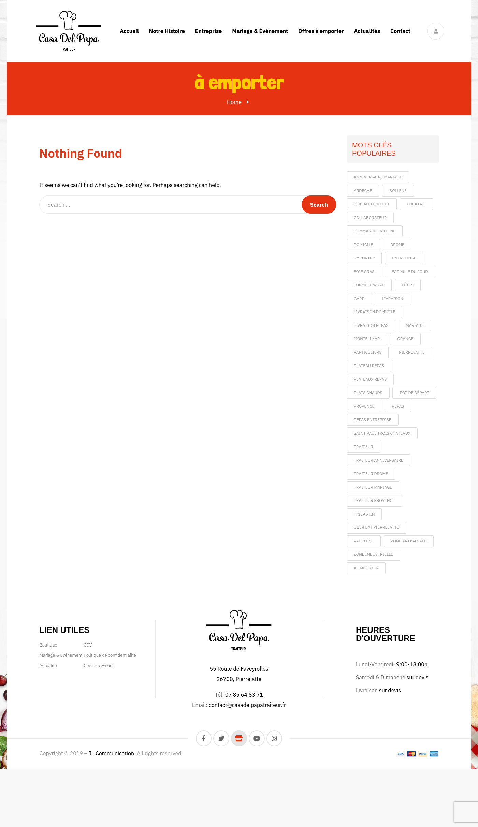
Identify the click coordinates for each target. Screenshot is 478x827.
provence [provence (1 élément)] (364, 406)
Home (234, 102)
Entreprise (208, 31)
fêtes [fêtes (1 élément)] (408, 284)
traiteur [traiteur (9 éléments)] (363, 446)
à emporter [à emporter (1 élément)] (366, 567)
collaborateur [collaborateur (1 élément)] (370, 217)
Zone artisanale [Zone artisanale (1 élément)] (408, 540)
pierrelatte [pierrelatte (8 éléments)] (412, 352)
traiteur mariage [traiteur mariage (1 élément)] (373, 487)
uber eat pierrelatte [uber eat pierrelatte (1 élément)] (376, 527)
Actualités (367, 31)
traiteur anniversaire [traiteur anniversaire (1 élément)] (378, 460)
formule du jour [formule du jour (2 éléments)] (410, 271)
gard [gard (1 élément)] (359, 298)
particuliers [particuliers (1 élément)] (367, 352)
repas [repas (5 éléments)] (398, 406)
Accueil (129, 31)
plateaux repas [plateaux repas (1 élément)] (370, 379)
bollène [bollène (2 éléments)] (398, 190)
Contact (400, 31)
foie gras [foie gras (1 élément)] (364, 271)
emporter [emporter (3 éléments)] (364, 257)
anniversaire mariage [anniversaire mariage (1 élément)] (378, 176)
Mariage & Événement (260, 31)
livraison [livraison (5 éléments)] (392, 298)
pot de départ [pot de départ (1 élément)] (414, 392)
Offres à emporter (321, 31)
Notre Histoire (167, 31)
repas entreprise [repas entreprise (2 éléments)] (372, 419)
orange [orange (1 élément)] (405, 338)
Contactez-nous (99, 665)
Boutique (48, 645)
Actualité (48, 665)
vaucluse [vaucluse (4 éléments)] (364, 540)
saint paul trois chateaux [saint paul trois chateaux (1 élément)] (382, 433)
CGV (88, 645)
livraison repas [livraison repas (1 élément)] (371, 325)
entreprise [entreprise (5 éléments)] (404, 257)
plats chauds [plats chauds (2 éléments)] (368, 392)
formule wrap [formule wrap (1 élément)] (369, 284)
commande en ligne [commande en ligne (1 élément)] (374, 230)
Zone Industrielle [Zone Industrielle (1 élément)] (373, 554)
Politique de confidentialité (110, 655)
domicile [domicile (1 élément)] (363, 244)
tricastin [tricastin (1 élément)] (364, 514)
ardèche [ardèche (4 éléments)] (363, 190)
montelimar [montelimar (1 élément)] (367, 338)
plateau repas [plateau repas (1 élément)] (369, 365)
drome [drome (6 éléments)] (397, 244)
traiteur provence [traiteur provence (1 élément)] (374, 500)
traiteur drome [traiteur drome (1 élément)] (371, 473)
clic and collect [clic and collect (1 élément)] (372, 203)
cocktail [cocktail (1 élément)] (416, 203)
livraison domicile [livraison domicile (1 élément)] (374, 311)
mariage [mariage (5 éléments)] (415, 325)
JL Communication (111, 753)
